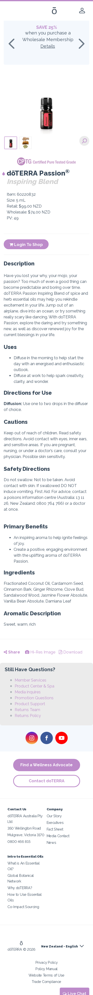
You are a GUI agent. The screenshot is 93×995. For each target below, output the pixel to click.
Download (70, 652)
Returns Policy (28, 715)
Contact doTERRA (46, 781)
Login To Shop (26, 244)
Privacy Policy (46, 962)
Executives (55, 822)
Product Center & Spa (34, 686)
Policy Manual (46, 969)
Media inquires (28, 692)
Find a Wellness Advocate (46, 765)
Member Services (30, 680)
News (51, 842)
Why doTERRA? (19, 888)
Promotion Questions (34, 698)
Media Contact (58, 836)
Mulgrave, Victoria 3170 (25, 835)
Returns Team (27, 709)
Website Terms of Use (46, 975)
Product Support (30, 703)
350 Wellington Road (24, 828)
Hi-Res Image (40, 652)
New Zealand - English (59, 946)
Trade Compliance (46, 981)
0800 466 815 (18, 841)
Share (12, 652)
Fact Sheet (55, 829)
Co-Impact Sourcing (23, 907)
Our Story (54, 816)
